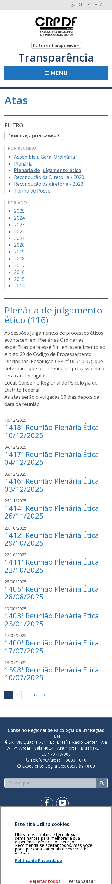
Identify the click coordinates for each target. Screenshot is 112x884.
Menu (56, 72)
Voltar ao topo (93, 824)
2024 (19, 218)
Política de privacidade (25, 827)
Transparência (56, 58)
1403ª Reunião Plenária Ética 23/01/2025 (51, 619)
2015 (19, 279)
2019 (19, 251)
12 (35, 694)
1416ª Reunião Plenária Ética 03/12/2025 (51, 485)
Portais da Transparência (56, 45)
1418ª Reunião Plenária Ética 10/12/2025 (51, 431)
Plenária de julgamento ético (34, 135)
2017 (19, 265)
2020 (19, 245)
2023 (19, 224)
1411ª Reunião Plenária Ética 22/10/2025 (51, 565)
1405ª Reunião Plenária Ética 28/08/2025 (51, 592)
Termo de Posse (32, 190)
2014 (19, 285)
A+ (102, 4)
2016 (19, 272)
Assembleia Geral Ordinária (44, 157)
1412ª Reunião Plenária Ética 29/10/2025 (51, 539)
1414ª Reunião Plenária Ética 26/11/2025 (51, 512)
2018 (19, 258)
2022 (19, 231)
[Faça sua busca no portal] (50, 783)
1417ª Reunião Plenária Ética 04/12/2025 (51, 458)
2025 (19, 211)
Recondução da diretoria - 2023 (48, 184)
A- (90, 4)
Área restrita (18, 824)
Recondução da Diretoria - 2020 (49, 177)
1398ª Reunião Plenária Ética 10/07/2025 (51, 673)
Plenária (23, 163)
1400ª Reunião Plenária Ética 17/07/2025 (51, 646)
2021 (19, 238)
